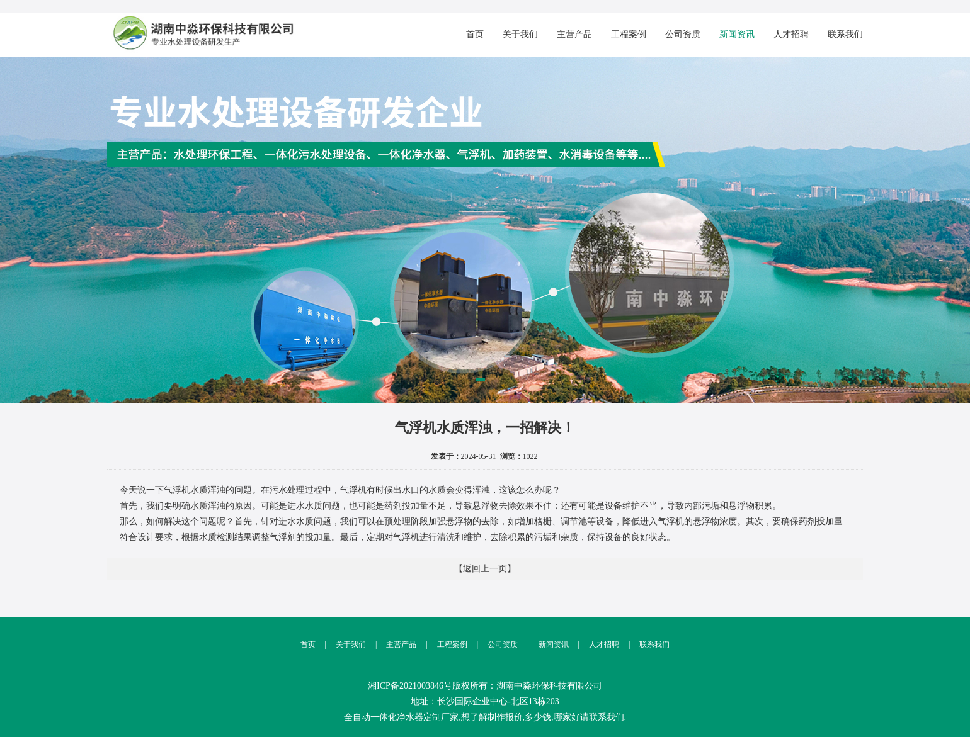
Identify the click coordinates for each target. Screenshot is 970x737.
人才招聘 (791, 34)
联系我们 (845, 34)
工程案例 (628, 34)
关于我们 (520, 34)
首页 (475, 34)
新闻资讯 (737, 34)
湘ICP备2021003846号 (410, 685)
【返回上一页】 (485, 568)
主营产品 (574, 34)
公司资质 (682, 34)
